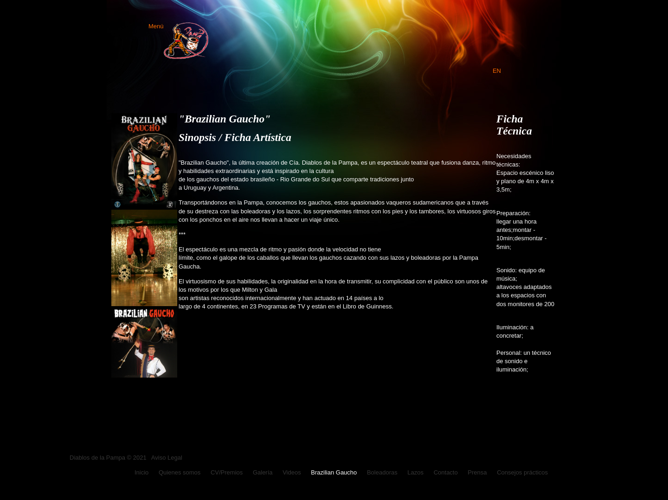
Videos (292, 472)
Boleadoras (382, 472)
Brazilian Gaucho (334, 472)
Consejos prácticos (522, 472)
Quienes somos (179, 472)
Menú (178, 26)
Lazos (415, 472)
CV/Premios (227, 472)
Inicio (141, 472)
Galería (263, 472)
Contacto (446, 472)
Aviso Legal (166, 457)
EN (497, 70)
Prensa (477, 472)
